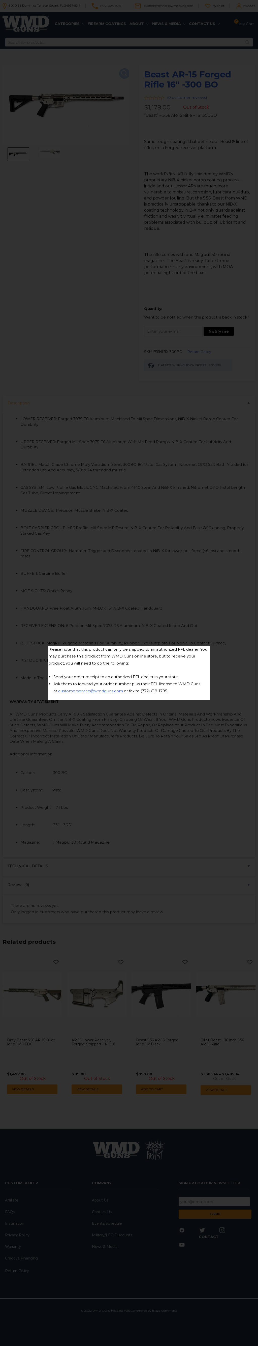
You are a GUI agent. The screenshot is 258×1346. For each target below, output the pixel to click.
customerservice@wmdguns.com (90, 691)
